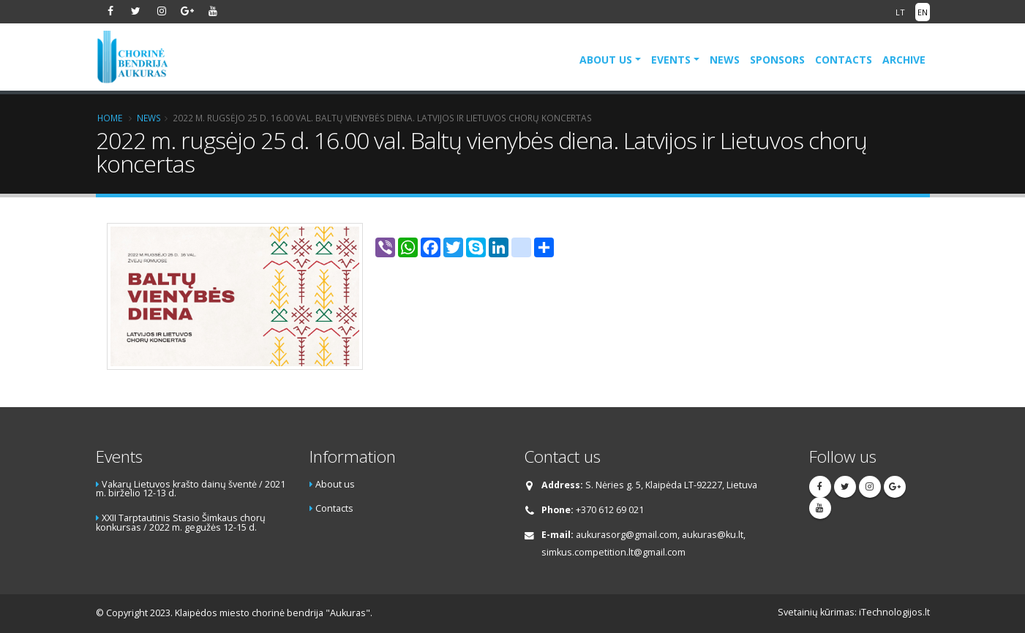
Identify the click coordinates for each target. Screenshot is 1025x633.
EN (922, 12)
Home (109, 118)
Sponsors (777, 60)
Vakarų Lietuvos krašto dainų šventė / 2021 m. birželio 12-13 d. (190, 489)
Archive (903, 60)
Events (671, 60)
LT (900, 12)
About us (605, 60)
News (725, 60)
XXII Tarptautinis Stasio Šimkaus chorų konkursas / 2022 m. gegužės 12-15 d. (181, 523)
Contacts (843, 60)
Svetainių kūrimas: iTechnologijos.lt (854, 612)
